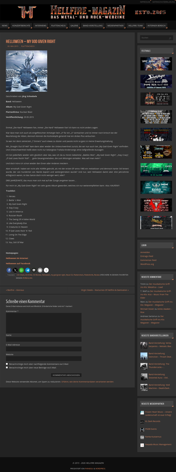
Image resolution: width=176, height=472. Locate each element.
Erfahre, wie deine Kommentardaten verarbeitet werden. (88, 381)
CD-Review (37, 275)
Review (97, 275)
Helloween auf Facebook (18, 263)
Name (8, 335)
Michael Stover (147, 309)
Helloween (46, 275)
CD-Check (20, 275)
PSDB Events (151, 429)
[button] (9, 270)
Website (9, 354)
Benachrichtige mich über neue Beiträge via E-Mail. (33, 367)
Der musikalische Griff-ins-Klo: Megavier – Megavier (152, 319)
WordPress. (101, 468)
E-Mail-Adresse (13, 344)
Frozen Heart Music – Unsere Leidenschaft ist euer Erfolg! (158, 413)
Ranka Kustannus (153, 436)
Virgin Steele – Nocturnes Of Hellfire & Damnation (105, 290)
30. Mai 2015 (12, 46)
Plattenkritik (88, 275)
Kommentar (12, 311)
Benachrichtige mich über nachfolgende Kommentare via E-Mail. (39, 364)
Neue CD (69, 275)
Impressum (145, 2)
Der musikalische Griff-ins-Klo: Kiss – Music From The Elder (155, 294)
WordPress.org (147, 264)
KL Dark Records (152, 421)
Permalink (27, 278)
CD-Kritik (28, 275)
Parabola (89, 468)
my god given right (58, 275)
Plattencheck (27, 46)
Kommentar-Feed (148, 260)
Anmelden (145, 252)
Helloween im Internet (17, 258)
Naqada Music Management (158, 444)
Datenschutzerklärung (163, 2)
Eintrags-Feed (146, 256)
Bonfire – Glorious (15, 290)
